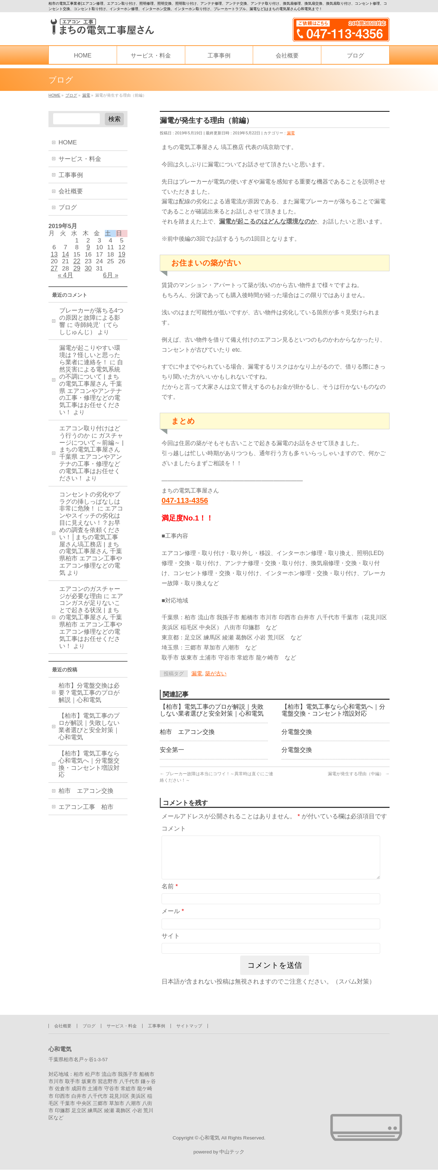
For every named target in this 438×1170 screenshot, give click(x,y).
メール (173, 925)
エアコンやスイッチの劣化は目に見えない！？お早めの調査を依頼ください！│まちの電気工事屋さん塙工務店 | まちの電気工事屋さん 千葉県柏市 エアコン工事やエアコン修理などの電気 (91, 546)
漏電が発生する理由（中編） (359, 778)
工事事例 (71, 175)
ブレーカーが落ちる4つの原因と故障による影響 (91, 323)
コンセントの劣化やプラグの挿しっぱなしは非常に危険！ (89, 507)
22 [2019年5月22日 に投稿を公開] (76, 265)
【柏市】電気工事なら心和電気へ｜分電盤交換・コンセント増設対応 (333, 712)
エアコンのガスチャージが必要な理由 (89, 599)
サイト (171, 949)
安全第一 (172, 754)
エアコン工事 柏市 (86, 813)
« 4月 (65, 280)
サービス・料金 (80, 159)
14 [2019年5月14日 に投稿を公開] (65, 257)
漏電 (291, 133)
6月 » (110, 280)
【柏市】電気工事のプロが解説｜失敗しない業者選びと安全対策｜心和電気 (212, 712)
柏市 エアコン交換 (187, 735)
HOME (68, 142)
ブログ (68, 207)
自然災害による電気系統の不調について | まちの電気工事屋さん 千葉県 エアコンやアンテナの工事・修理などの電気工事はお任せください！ (91, 393)
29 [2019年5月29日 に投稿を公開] (76, 272)
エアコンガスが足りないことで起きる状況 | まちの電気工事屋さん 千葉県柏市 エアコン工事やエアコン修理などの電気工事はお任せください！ (91, 627)
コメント (174, 833)
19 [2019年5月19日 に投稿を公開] (121, 257)
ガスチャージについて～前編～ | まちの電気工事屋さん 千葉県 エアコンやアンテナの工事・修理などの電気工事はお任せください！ (91, 463)
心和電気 (210, 1136)
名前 (170, 900)
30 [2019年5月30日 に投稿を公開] (88, 272)
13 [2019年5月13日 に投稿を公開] (54, 257)
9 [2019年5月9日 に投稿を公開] (88, 249)
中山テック (231, 1152)
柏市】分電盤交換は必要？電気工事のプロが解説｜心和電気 (89, 699)
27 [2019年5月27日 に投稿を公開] (54, 272)
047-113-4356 (185, 501)
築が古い (216, 675)
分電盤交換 (296, 735)
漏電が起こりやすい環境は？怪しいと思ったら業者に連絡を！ (89, 361)
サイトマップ (189, 1024)
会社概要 (71, 191)
